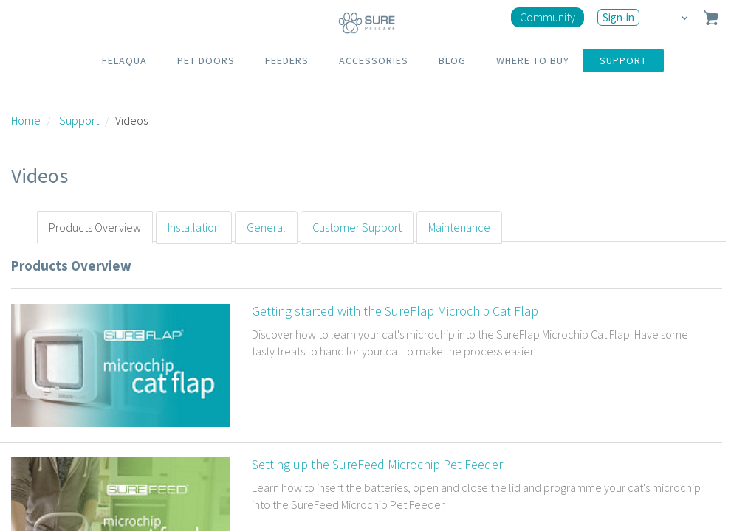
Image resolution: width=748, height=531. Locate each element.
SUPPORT (623, 60)
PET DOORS (206, 60)
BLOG (452, 60)
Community (547, 17)
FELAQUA (124, 60)
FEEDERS (287, 60)
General (266, 227)
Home (26, 120)
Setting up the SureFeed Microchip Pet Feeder (377, 464)
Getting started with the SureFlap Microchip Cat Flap (395, 310)
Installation (194, 227)
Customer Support (357, 227)
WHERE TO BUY (532, 60)
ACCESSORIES (373, 60)
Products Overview (95, 227)
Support (79, 120)
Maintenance (459, 227)
